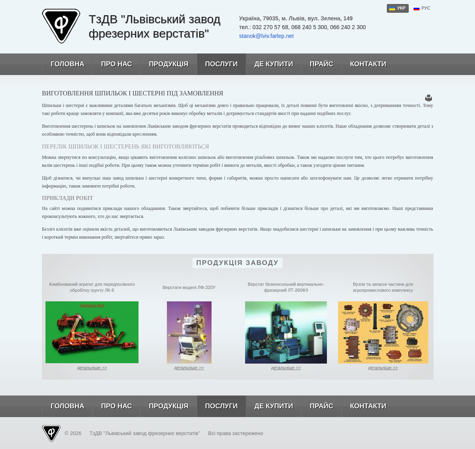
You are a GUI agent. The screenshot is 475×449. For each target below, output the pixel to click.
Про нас (112, 64)
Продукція (164, 64)
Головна (63, 64)
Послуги (217, 64)
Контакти (363, 64)
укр (401, 8)
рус (426, 8)
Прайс (317, 64)
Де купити (269, 64)
